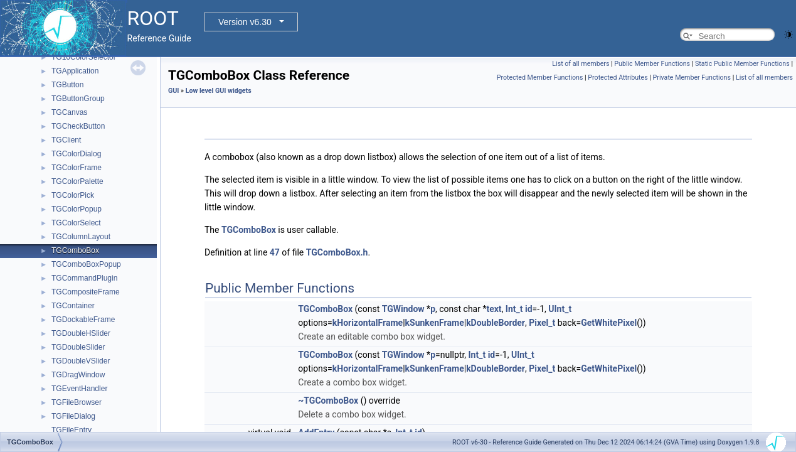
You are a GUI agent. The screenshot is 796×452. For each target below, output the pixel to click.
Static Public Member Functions (742, 64)
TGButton (67, 84)
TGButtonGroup (78, 98)
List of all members (580, 64)
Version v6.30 (245, 22)
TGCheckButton (78, 126)
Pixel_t (542, 323)
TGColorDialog (76, 153)
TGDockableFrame (83, 319)
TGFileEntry (71, 430)
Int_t (514, 309)
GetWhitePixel (609, 323)
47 (275, 252)
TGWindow (403, 309)
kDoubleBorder (495, 323)
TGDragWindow (78, 374)
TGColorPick (72, 195)
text (493, 309)
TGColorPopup (76, 209)
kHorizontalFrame (367, 323)
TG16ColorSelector (83, 57)
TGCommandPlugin (84, 278)
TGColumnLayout (80, 236)
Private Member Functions (692, 77)
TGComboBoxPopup (86, 264)
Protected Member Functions (540, 77)
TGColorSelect (76, 222)
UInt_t (559, 309)
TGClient (66, 140)
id (529, 309)
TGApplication (74, 71)
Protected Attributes (617, 77)
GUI (173, 91)
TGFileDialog (73, 416)
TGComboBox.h (337, 252)
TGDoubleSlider (78, 347)
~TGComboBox (328, 401)
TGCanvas (69, 112)
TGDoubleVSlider (80, 361)
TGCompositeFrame (85, 292)
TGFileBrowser (76, 402)
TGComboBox (75, 250)
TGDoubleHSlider (80, 333)
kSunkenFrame (434, 323)
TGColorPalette (77, 181)
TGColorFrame (76, 167)
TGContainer (73, 305)
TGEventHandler (79, 388)
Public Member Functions (652, 64)
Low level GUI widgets (219, 91)
